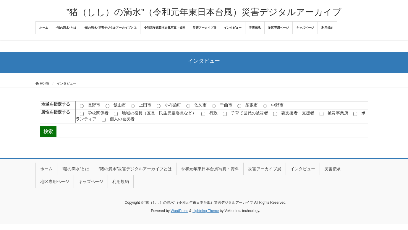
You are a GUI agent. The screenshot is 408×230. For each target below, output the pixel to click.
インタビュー (302, 168)
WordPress (179, 211)
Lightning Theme (205, 211)
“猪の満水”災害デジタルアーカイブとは (134, 168)
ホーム (46, 168)
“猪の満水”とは (75, 168)
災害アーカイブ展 (264, 168)
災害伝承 (332, 168)
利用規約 (120, 181)
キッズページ (90, 181)
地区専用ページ (54, 181)
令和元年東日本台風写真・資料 (210, 168)
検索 (48, 131)
